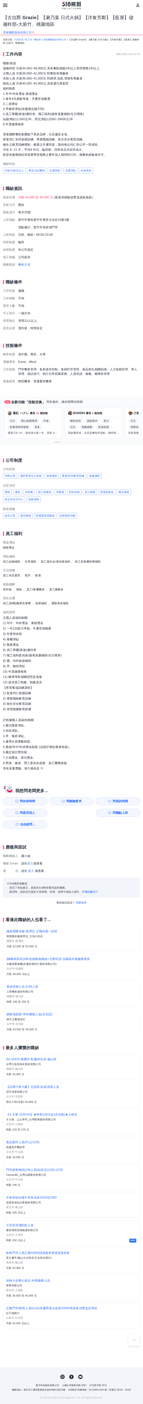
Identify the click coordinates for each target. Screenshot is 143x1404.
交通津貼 (70, 170)
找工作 (28, 39)
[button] (57, 442)
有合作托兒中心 (14, 499)
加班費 (29, 492)
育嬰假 (60, 492)
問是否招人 (126, 801)
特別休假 (74, 492)
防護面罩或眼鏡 (45, 515)
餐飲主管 (24, 264)
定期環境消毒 (67, 515)
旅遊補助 (52, 475)
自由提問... (56, 812)
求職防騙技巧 (90, 880)
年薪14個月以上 (14, 170)
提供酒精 (25, 515)
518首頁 (19, 39)
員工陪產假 (44, 492)
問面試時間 (91, 801)
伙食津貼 (86, 170)
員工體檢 (90, 492)
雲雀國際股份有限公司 (54, 39)
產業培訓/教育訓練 (73, 475)
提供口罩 (10, 515)
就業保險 (33, 499)
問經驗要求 (56, 801)
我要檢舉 (81, 891)
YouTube (80, 1365)
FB (71, 1365)
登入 (30, 851)
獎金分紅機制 (37, 170)
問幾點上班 (21, 812)
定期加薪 (55, 170)
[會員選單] (138, 5)
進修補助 (94, 475)
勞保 (7, 492)
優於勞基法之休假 (31, 475)
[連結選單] (5, 5)
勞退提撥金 (107, 492)
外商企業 (10, 475)
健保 (17, 492)
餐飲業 (37, 39)
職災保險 (123, 492)
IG (62, 1365)
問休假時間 (21, 801)
